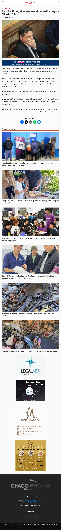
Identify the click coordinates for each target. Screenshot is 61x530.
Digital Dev (35, 528)
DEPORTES (54, 524)
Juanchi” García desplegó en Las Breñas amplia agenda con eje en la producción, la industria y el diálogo (29, 277)
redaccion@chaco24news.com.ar (33, 500)
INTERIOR (43, 524)
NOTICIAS (6, 524)
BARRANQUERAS (27, 524)
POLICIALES (18, 524)
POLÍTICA (12, 524)
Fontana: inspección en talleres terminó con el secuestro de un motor (29, 351)
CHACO (49, 524)
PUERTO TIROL (35, 524)
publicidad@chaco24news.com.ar (34, 502)
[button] (2, 2)
